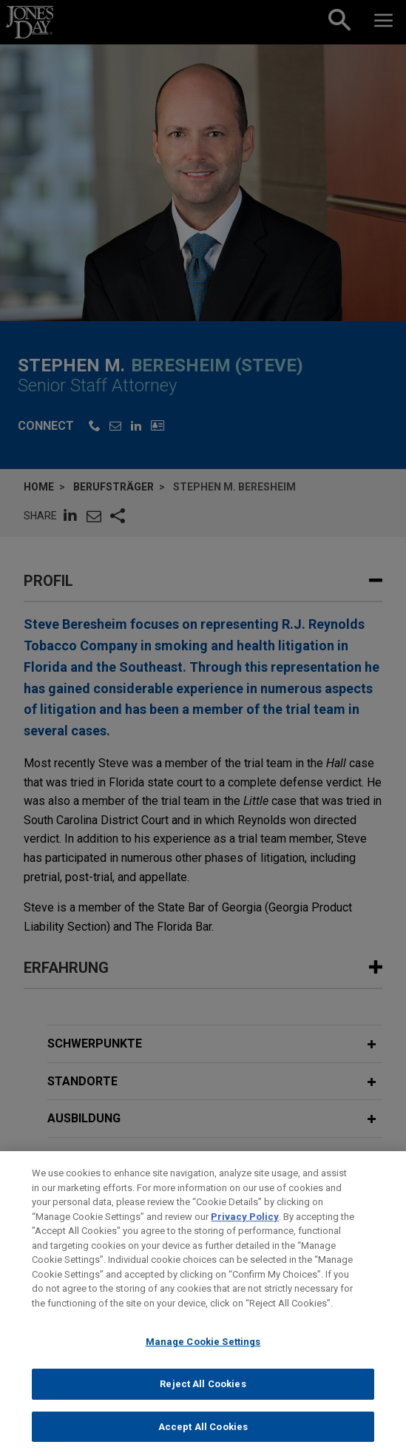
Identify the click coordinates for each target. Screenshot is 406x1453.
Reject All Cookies (203, 1395)
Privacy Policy (245, 1227)
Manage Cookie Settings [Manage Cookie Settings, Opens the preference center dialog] (203, 1353)
